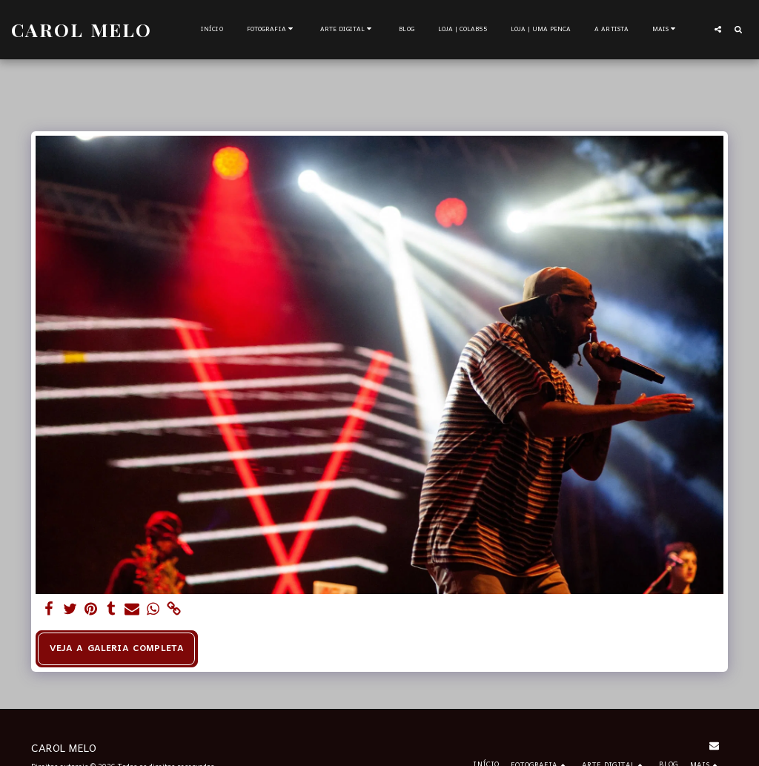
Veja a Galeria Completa (117, 648)
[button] (272, 30)
